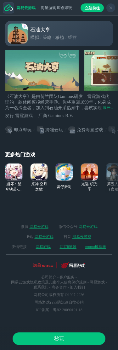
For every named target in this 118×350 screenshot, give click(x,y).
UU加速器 (67, 247)
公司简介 (48, 277)
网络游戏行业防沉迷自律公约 (59, 302)
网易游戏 (43, 247)
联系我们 (40, 287)
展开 (108, 107)
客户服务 (67, 277)
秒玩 (59, 338)
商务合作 (59, 287)
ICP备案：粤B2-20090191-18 (59, 310)
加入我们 (77, 287)
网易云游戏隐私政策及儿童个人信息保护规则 (49, 282)
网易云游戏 (39, 226)
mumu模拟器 (95, 247)
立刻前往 (92, 8)
